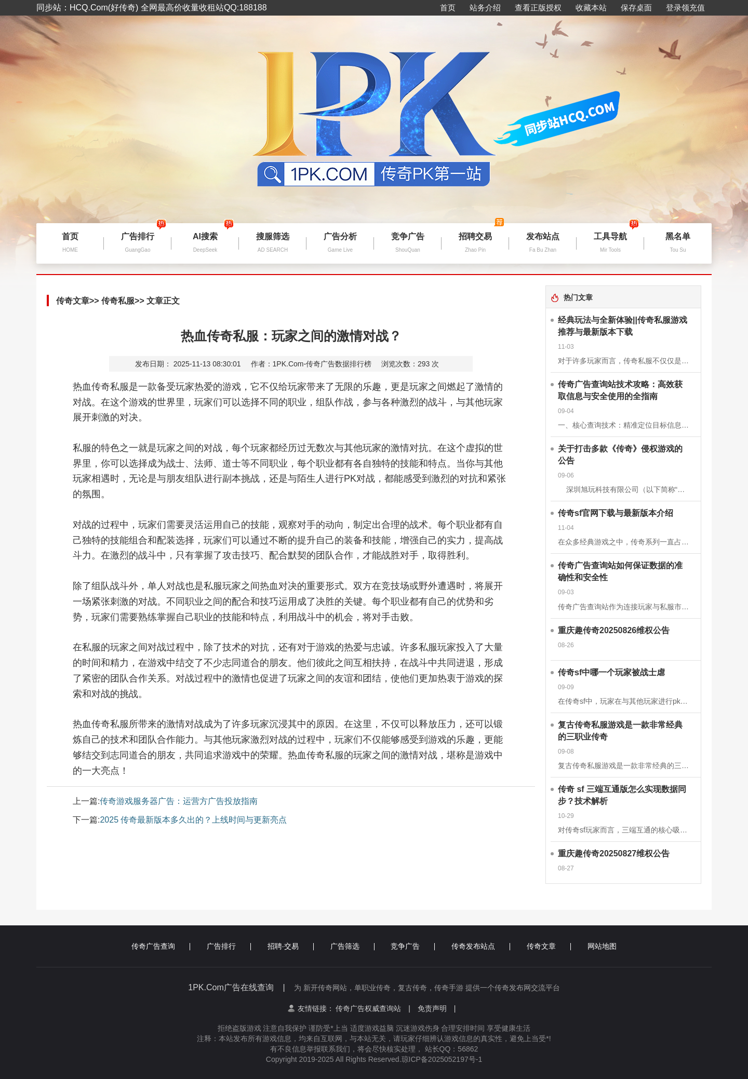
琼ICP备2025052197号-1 (442, 1059)
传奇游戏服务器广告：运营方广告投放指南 (179, 801)
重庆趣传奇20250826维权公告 (614, 630)
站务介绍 (485, 7)
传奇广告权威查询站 (373, 1008)
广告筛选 (352, 946)
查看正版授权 (538, 7)
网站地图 (602, 946)
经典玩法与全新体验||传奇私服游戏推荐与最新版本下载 (622, 326)
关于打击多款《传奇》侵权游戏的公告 (620, 454)
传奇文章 (72, 300)
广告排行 (229, 946)
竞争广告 (413, 946)
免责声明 (437, 1008)
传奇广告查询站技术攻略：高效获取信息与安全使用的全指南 (620, 390)
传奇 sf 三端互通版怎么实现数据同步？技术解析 (622, 795)
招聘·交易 (291, 946)
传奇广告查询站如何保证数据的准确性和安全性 (620, 571)
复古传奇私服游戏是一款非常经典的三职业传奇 (620, 730)
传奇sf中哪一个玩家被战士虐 (611, 672)
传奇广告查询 (160, 946)
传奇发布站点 (480, 946)
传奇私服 (118, 300)
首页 (448, 7)
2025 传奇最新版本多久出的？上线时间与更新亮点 (193, 819)
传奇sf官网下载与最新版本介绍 (615, 513)
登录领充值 (685, 7)
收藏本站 (591, 7)
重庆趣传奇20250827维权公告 (614, 853)
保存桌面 (636, 7)
